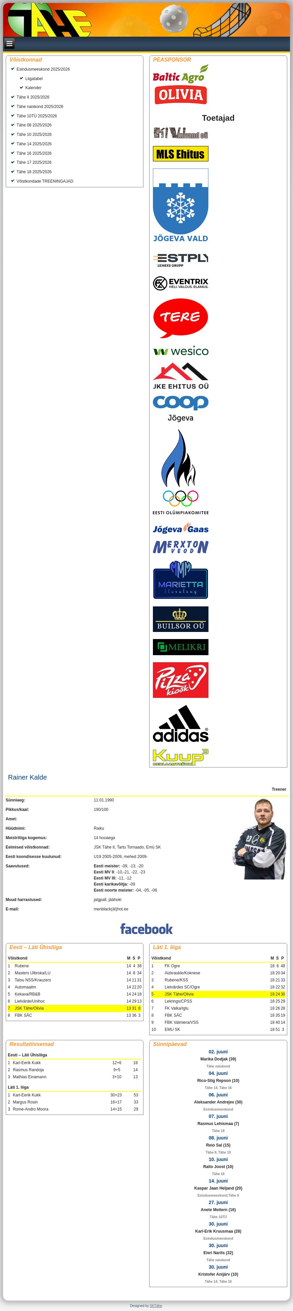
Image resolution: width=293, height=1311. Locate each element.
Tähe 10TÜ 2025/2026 (37, 116)
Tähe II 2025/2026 (33, 97)
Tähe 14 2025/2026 (34, 144)
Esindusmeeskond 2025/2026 (43, 69)
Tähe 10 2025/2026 (34, 134)
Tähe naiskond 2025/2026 (40, 106)
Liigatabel (33, 78)
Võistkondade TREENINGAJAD (45, 181)
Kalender (33, 87)
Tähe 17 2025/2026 (34, 162)
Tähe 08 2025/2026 (34, 125)
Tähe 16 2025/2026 (34, 153)
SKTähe (156, 1306)
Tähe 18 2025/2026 (34, 172)
